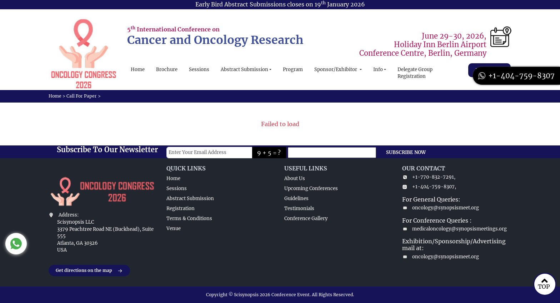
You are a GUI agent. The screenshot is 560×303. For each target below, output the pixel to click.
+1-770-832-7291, (428, 177)
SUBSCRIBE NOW (406, 152)
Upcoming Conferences (311, 188)
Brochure (167, 69)
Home (138, 69)
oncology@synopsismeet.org (440, 208)
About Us (294, 178)
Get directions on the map (89, 271)
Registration (180, 208)
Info (378, 69)
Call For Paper (81, 96)
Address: (69, 215)
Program (293, 69)
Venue (173, 228)
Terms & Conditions (189, 218)
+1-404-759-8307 (516, 75)
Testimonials (299, 208)
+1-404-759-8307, (429, 187)
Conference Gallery (306, 218)
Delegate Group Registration (415, 73)
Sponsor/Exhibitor (336, 69)
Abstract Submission (244, 69)
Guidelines (296, 198)
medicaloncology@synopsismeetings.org (454, 229)
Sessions (199, 69)
